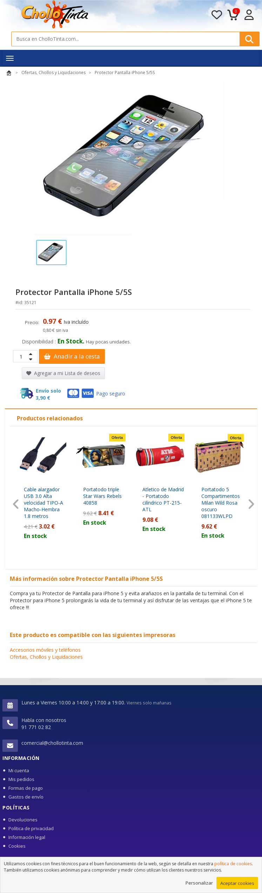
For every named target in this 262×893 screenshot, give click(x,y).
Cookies (17, 846)
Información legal (26, 837)
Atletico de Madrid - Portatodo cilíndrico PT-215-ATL (163, 499)
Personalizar (199, 883)
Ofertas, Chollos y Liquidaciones (46, 657)
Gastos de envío (25, 797)
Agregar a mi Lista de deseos (63, 373)
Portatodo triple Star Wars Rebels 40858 (102, 496)
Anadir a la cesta (72, 356)
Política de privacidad (31, 828)
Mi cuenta (18, 770)
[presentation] (16, 504)
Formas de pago (25, 788)
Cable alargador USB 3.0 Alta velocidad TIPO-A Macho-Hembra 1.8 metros (43, 502)
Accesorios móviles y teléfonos (45, 649)
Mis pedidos (21, 779)
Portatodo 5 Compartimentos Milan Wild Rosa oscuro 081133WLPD (220, 502)
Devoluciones (23, 819)
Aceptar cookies (237, 883)
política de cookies (233, 864)
